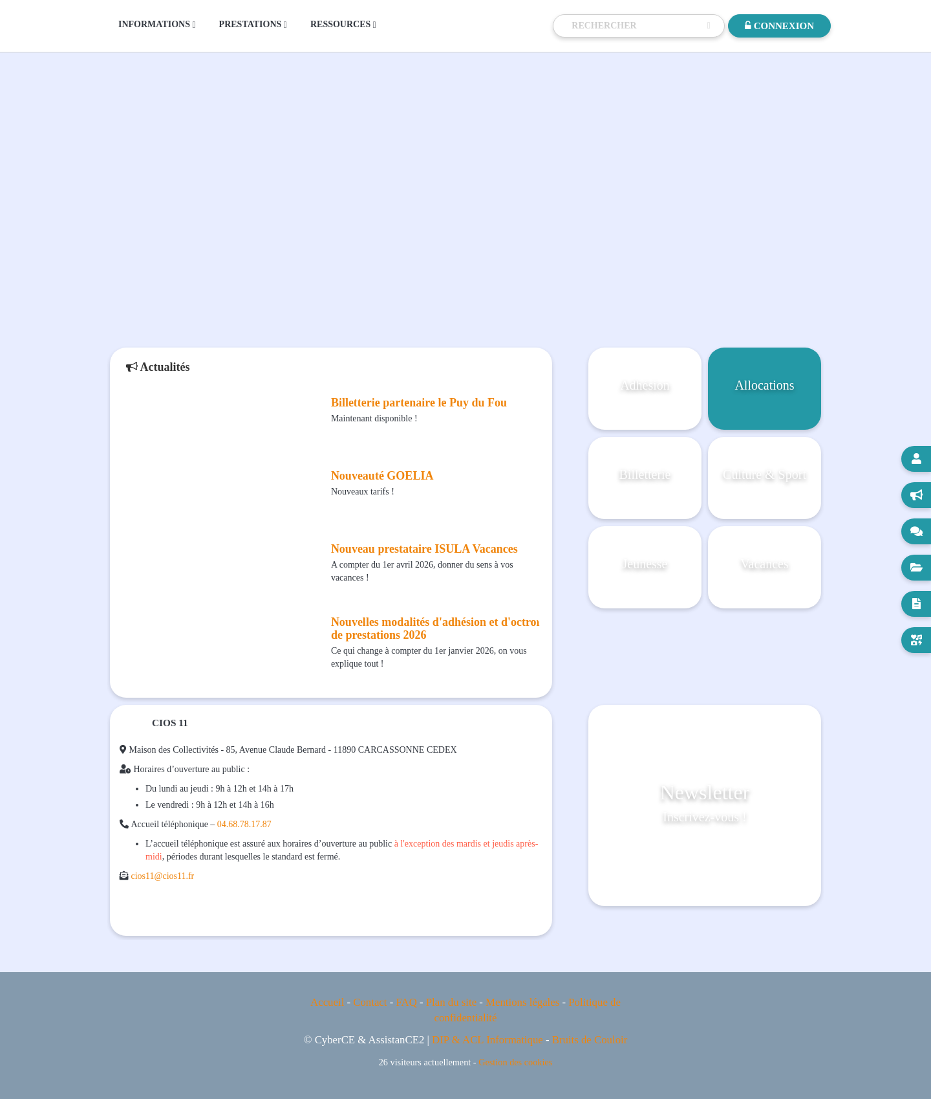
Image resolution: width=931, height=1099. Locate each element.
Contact (370, 1002)
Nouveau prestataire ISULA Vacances (424, 548)
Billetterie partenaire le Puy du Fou (419, 402)
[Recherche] (636, 26)
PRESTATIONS (253, 24)
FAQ (406, 1002)
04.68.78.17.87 (244, 824)
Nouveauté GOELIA (382, 475)
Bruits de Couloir (590, 1040)
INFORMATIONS (157, 24)
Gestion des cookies (515, 1062)
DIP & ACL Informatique (487, 1040)
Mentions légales (522, 1002)
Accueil (327, 1002)
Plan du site (451, 1002)
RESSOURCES (343, 24)
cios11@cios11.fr (163, 876)
